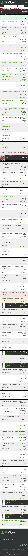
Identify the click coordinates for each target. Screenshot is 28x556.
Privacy (17, 554)
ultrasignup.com (9, 539)
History (22, 12)
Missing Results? (4, 8)
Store (17, 552)
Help (20, 552)
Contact (23, 552)
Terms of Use (12, 554)
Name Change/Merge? (15, 8)
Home (4, 552)
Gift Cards (9, 552)
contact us (8, 538)
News (13, 552)
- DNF (13, 152)
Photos (3, 12)
